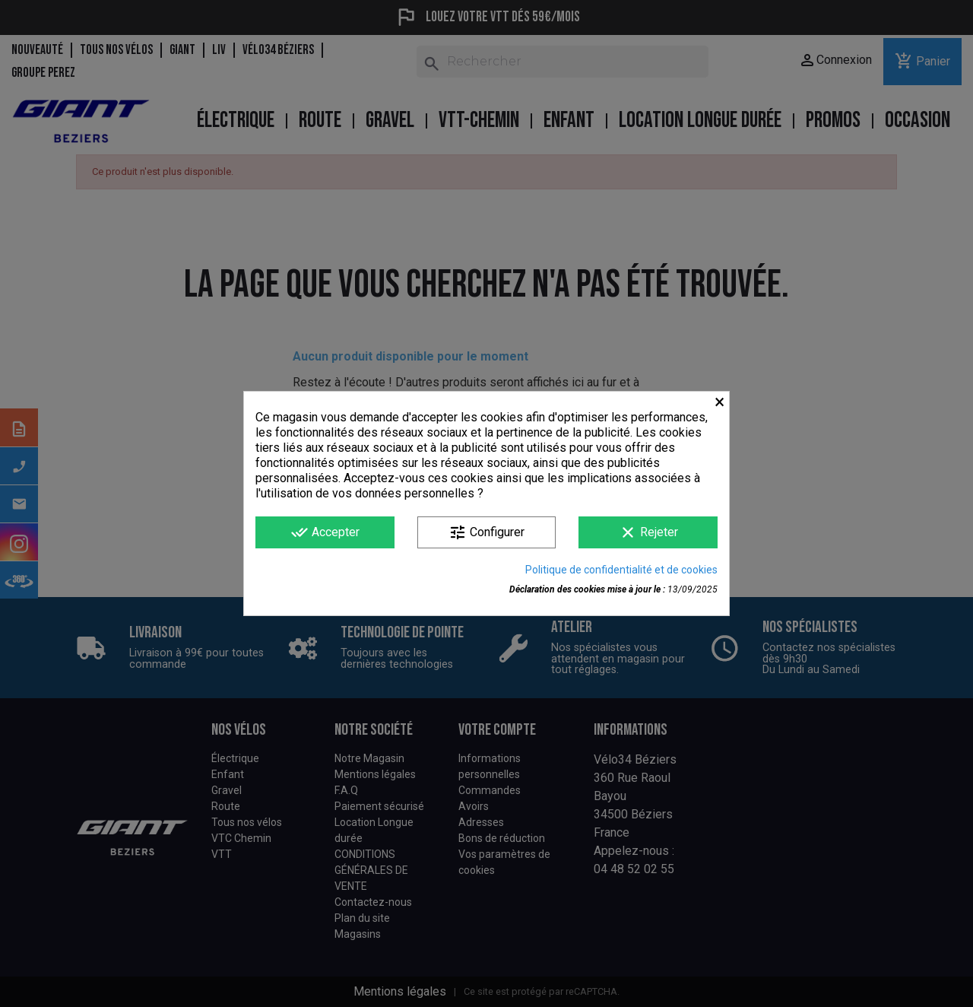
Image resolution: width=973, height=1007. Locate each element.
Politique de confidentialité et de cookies (621, 570)
